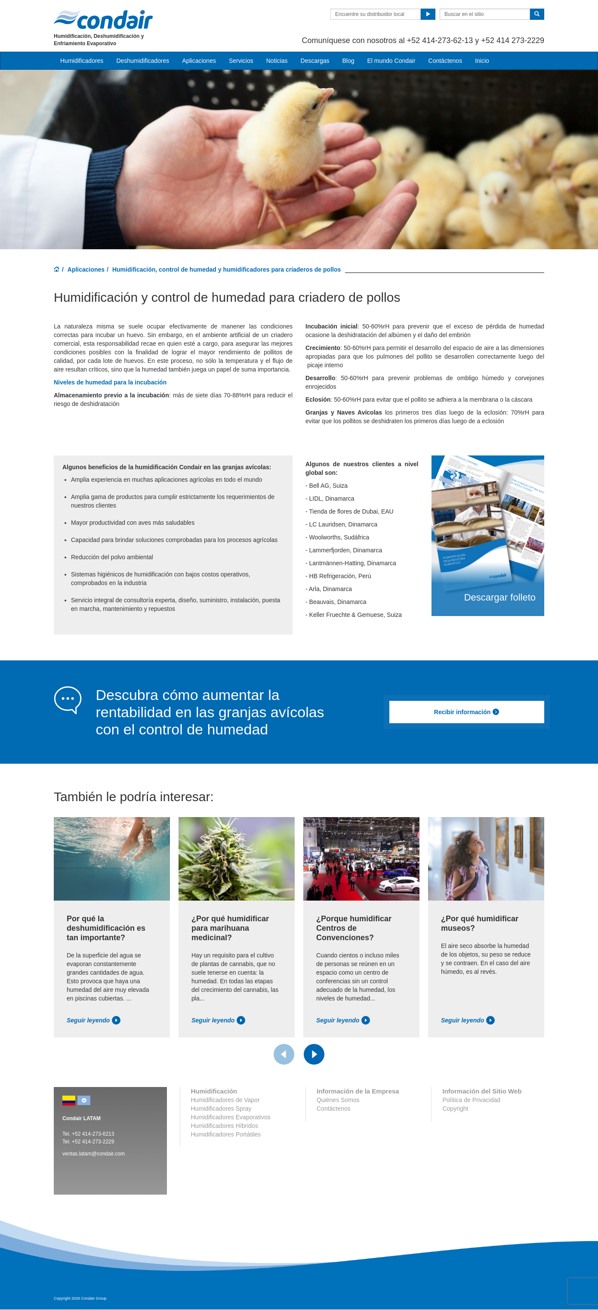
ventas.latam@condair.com (93, 1154)
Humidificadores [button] (81, 60)
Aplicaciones (86, 269)
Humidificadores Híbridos (224, 1125)
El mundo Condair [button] (391, 60)
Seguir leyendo (93, 1020)
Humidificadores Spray (221, 1108)
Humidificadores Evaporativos (231, 1117)
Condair (103, 19)
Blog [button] (348, 60)
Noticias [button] (277, 60)
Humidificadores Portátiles (226, 1134)
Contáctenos (445, 60)
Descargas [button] (315, 60)
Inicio (482, 60)
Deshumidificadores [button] (142, 60)
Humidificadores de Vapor (225, 1099)
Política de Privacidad (471, 1099)
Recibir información (466, 712)
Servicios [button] (241, 60)
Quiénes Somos (338, 1099)
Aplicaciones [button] (199, 60)
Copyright (455, 1108)
